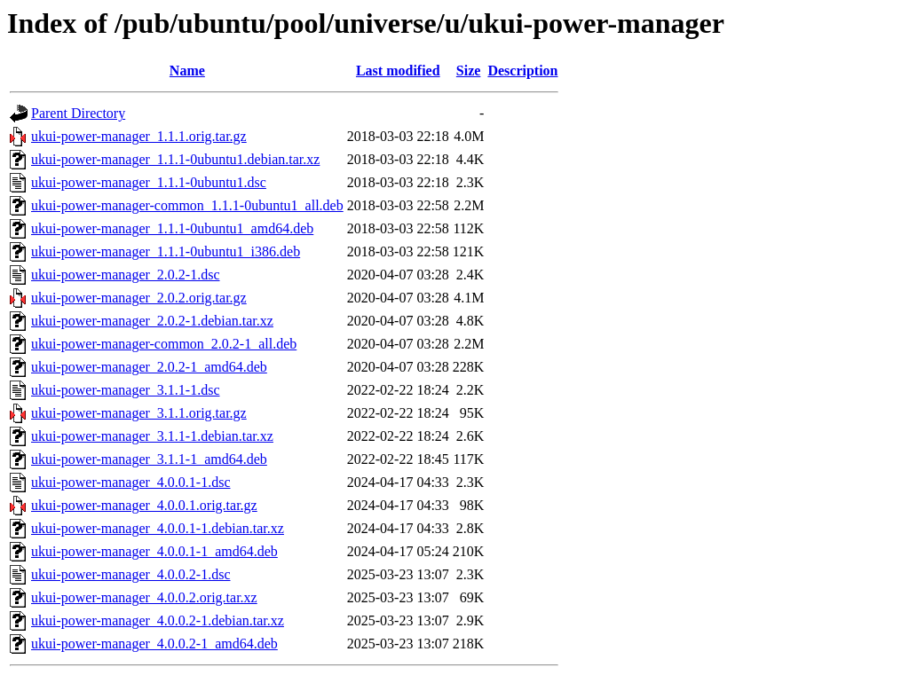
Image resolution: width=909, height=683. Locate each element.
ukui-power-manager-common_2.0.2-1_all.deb (163, 343)
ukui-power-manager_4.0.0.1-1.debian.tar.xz (157, 528)
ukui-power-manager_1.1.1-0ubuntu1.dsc (148, 182)
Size (468, 70)
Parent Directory (78, 113)
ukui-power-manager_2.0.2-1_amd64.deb (149, 366)
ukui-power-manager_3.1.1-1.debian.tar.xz (152, 436)
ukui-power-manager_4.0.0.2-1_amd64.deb (154, 643)
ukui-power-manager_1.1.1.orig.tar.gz (139, 136)
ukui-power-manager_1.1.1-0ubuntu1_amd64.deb (172, 228)
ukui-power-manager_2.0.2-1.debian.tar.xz (152, 320)
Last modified (398, 70)
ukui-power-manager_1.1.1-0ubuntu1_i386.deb (165, 251)
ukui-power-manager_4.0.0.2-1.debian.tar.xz (157, 620)
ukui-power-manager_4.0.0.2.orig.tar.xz (144, 597)
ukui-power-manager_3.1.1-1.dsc (125, 389)
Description (522, 70)
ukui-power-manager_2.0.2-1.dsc (125, 274)
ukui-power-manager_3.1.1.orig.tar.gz (139, 412)
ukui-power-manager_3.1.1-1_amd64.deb (149, 459)
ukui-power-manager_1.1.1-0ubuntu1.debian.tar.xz (175, 159)
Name (187, 70)
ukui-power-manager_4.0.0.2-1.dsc (131, 574)
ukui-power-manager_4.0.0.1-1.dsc (131, 482)
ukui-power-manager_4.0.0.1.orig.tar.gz (144, 505)
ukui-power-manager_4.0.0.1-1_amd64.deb (154, 551)
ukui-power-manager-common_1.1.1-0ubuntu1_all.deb (187, 205)
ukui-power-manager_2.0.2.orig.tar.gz (139, 297)
